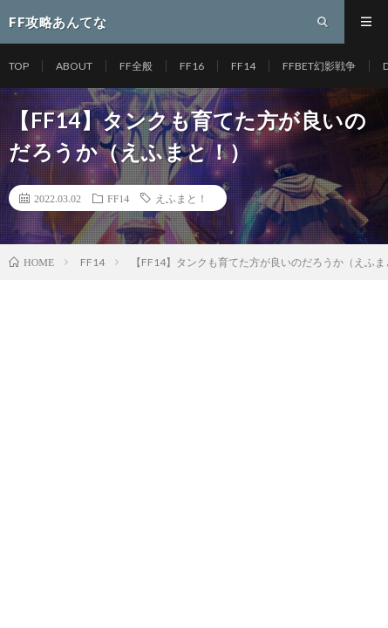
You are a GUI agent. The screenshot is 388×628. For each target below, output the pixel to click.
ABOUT (74, 65)
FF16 (192, 65)
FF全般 (136, 65)
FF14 (243, 65)
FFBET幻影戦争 (319, 65)
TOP (19, 65)
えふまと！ (181, 198)
